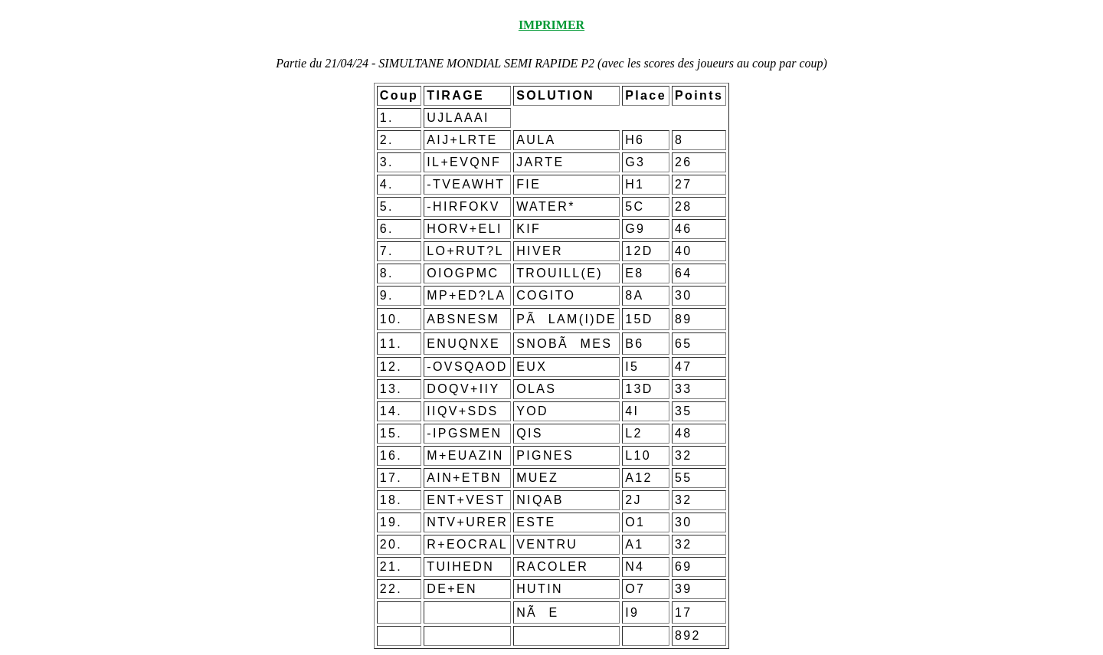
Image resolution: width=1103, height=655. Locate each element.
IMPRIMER (551, 24)
